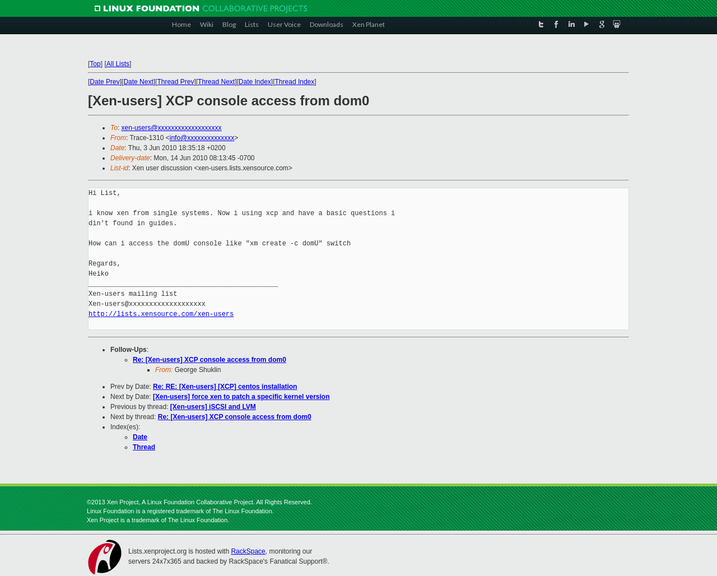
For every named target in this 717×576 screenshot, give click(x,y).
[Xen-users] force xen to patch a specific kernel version (241, 397)
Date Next (138, 82)
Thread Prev (175, 82)
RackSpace (248, 551)
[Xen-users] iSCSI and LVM (213, 407)
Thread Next (216, 82)
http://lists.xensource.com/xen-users (161, 314)
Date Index (255, 82)
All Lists (117, 64)
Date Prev (104, 82)
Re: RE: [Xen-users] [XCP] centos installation (225, 387)
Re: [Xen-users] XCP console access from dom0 (209, 360)
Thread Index (295, 82)
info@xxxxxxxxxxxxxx (202, 138)
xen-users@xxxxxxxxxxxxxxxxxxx (172, 128)
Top (95, 64)
